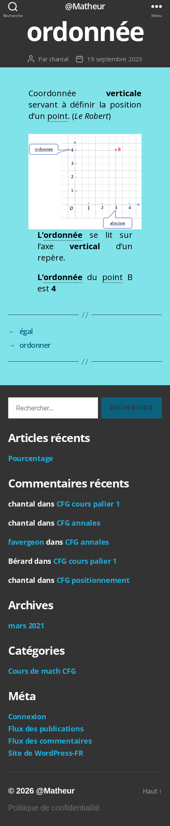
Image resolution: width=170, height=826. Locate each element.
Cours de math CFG (42, 671)
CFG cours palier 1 (88, 504)
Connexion (27, 716)
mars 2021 (26, 625)
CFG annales (78, 523)
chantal (58, 59)
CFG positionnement (93, 580)
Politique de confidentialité (54, 807)
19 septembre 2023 (114, 59)
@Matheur (85, 6)
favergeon (26, 542)
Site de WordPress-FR (45, 753)
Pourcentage (30, 458)
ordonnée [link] (63, 234)
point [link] (57, 115)
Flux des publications (45, 728)
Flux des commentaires (50, 741)
